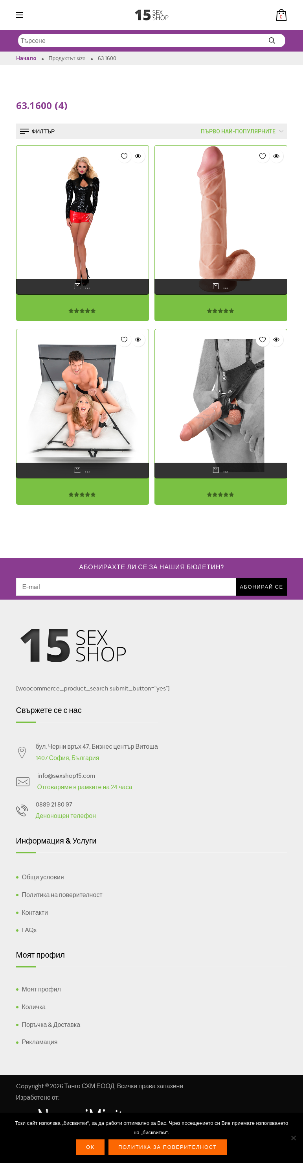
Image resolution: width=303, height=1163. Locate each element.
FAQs (29, 930)
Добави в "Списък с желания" (124, 156)
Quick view (138, 156)
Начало (26, 58)
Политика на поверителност (62, 895)
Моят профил (41, 989)
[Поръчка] (233, 131)
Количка (34, 1007)
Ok (90, 1147)
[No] (293, 1138)
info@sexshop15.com (66, 776)
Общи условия (43, 877)
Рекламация (40, 1042)
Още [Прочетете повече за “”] (80, 286)
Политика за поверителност (167, 1147)
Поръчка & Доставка (51, 1025)
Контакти (35, 912)
